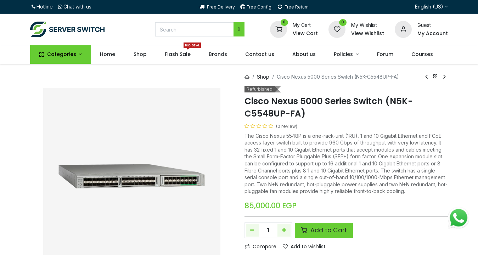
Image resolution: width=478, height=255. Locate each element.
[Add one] (284, 230)
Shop (263, 77)
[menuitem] (107, 54)
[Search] (239, 29)
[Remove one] (252, 230)
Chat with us (74, 7)
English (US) (429, 7)
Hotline (41, 7)
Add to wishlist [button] (304, 246)
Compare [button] (260, 246)
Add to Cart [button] (324, 230)
